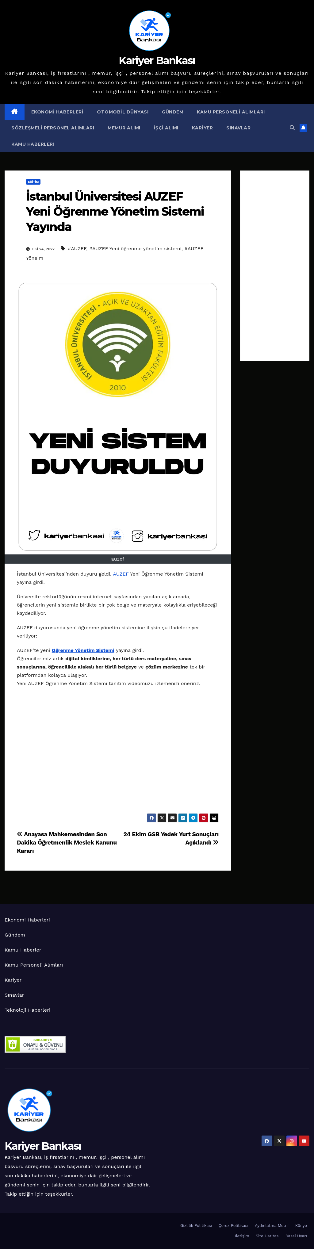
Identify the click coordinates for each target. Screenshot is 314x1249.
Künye (301, 1225)
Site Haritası (268, 1236)
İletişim (242, 1236)
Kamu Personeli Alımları (231, 112)
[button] (292, 128)
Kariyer (202, 128)
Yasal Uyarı (296, 1236)
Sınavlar (238, 128)
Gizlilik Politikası (196, 1225)
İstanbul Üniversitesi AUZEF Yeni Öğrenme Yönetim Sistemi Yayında (115, 211)
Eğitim (33, 181)
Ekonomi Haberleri (57, 112)
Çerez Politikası (233, 1225)
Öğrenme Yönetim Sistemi (83, 650)
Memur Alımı (124, 128)
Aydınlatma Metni (272, 1225)
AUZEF (120, 574)
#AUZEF (77, 248)
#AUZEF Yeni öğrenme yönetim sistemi (135, 248)
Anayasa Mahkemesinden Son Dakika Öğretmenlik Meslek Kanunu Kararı (67, 842)
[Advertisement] (275, 266)
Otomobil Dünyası (122, 112)
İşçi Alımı (166, 128)
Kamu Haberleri (33, 144)
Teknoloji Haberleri (27, 1010)
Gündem (172, 112)
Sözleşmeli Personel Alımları (52, 128)
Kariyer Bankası (157, 60)
